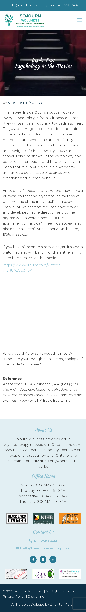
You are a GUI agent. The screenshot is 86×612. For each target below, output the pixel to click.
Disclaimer (37, 596)
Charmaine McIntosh (26, 102)
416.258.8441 (45, 541)
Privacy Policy (14, 596)
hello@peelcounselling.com (45, 548)
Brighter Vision (62, 604)
